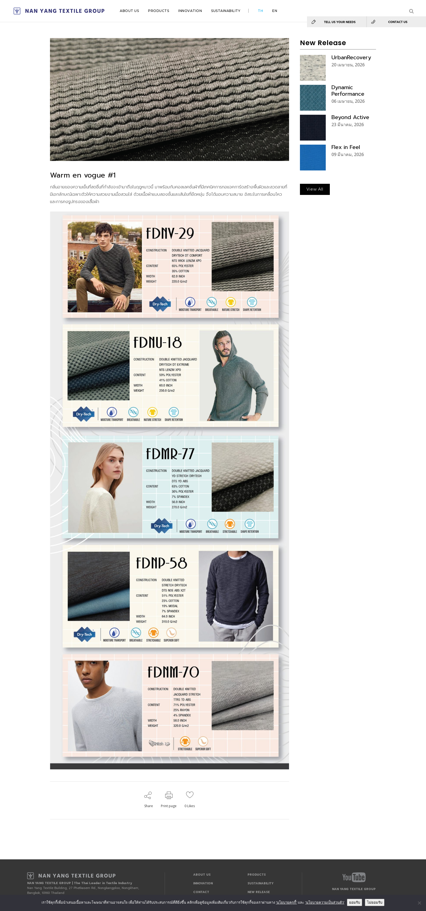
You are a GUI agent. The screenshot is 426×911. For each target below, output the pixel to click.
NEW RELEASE (259, 892)
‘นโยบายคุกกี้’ (286, 902)
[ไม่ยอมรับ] (419, 903)
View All (314, 189)
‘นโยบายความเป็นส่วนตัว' (324, 902)
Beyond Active (350, 117)
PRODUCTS (257, 874)
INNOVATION (203, 883)
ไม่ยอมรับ (374, 902)
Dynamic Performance (347, 90)
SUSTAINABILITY (261, 883)
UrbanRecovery (351, 57)
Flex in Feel (345, 147)
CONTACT (201, 892)
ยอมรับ (354, 902)
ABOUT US (202, 874)
